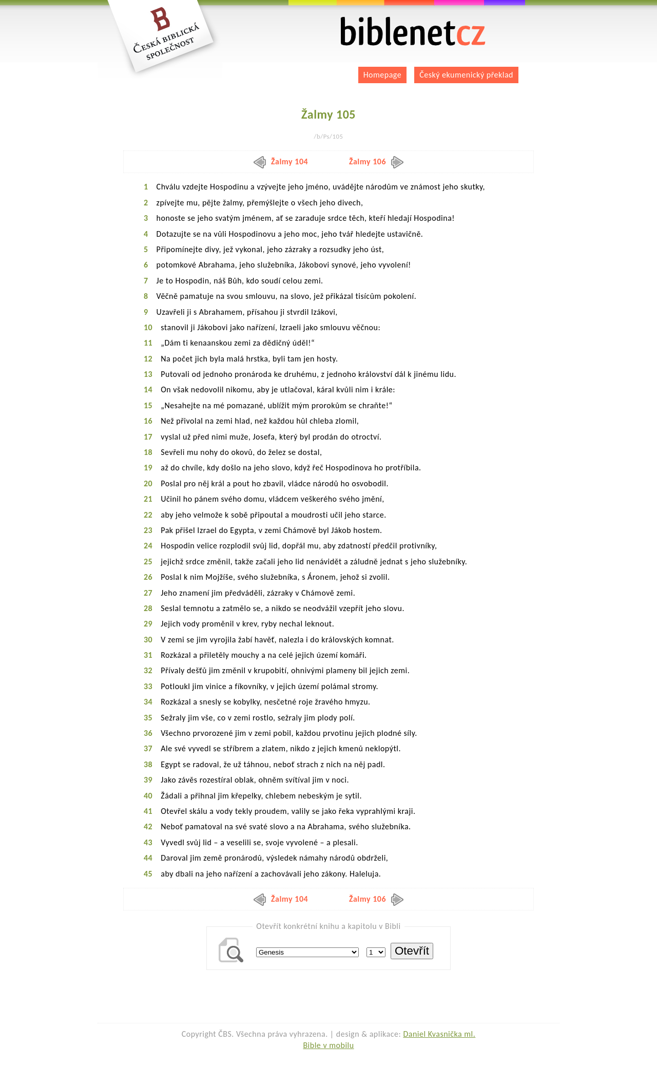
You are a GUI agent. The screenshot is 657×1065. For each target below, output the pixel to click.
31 (148, 655)
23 (148, 530)
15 (148, 405)
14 (148, 389)
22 (148, 515)
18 (148, 452)
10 (148, 327)
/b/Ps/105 (328, 136)
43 (148, 842)
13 (148, 374)
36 (148, 733)
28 (148, 608)
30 (148, 639)
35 (148, 717)
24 (148, 545)
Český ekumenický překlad (466, 75)
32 (148, 670)
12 (148, 359)
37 (148, 748)
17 (148, 437)
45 (148, 874)
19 (148, 467)
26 (148, 577)
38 (148, 764)
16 (148, 421)
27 (148, 593)
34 (148, 702)
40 (148, 796)
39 (148, 780)
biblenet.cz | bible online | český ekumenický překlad (413, 31)
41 (148, 811)
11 (148, 343)
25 (148, 561)
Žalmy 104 (281, 161)
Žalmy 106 (376, 161)
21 (148, 499)
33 (148, 686)
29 (148, 624)
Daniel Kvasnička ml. (439, 1034)
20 (148, 483)
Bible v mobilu (328, 1045)
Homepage (382, 75)
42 (148, 826)
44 (148, 858)
